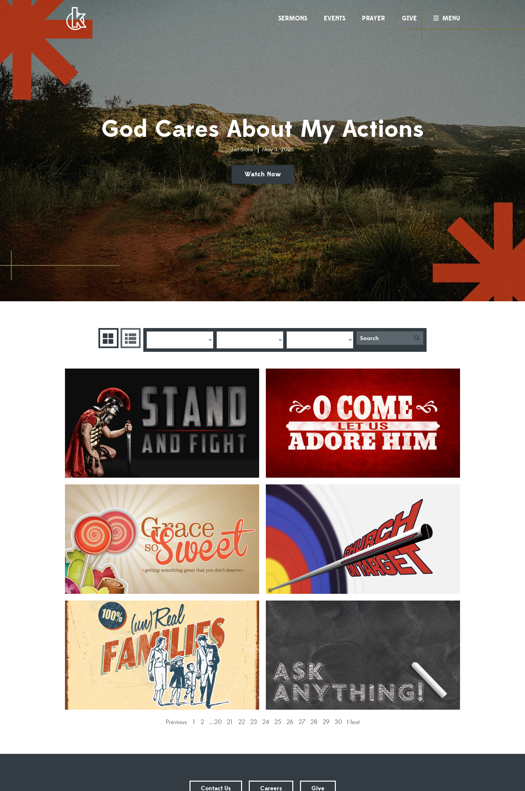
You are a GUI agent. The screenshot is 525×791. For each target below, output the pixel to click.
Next (353, 721)
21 (230, 721)
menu (445, 18)
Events (334, 18)
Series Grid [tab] (107, 338)
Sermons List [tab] (130, 338)
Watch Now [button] (262, 174)
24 (265, 721)
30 (338, 721)
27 (301, 721)
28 (313, 721)
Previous (176, 721)
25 (277, 721)
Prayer (373, 18)
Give (409, 18)
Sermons (292, 18)
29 (325, 721)
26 (289, 721)
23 (253, 721)
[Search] (383, 338)
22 (241, 721)
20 (218, 721)
